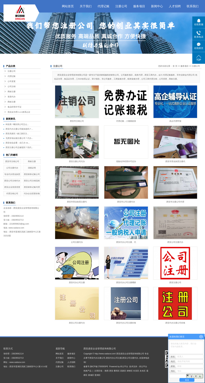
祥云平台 (124, 366)
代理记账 (103, 6)
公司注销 (12, 86)
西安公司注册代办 (175, 242)
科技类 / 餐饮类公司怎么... (17, 124)
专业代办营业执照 (12, 174)
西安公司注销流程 (32, 181)
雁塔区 (117, 371)
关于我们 (86, 6)
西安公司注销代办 (12, 181)
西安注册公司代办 (77, 161)
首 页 (175, 66)
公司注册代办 (12, 168)
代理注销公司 (12, 193)
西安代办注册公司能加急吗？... (19, 129)
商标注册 (12, 91)
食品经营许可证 (14, 107)
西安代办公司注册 (77, 282)
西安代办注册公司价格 (175, 323)
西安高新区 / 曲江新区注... (17, 133)
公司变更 (12, 81)
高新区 (123, 371)
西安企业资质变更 (12, 187)
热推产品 (87, 371)
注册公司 (121, 6)
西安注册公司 (175, 282)
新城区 (91, 375)
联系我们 (193, 6)
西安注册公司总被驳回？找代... (19, 147)
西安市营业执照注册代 (175, 161)
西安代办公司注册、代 (126, 242)
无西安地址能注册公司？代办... (19, 138)
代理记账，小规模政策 (126, 121)
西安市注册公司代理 (175, 202)
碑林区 (130, 371)
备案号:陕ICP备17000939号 (96, 366)
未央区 (143, 371)
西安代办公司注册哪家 (126, 282)
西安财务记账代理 (32, 187)
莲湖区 (98, 375)
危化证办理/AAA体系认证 (19, 112)
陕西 (107, 371)
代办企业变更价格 (32, 193)
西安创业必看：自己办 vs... (18, 143)
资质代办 (12, 97)
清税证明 (32, 168)
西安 (111, 371)
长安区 (136, 371)
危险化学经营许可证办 (126, 161)
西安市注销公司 (12, 161)
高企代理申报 (175, 121)
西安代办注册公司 (97, 358)
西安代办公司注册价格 (126, 323)
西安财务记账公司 (32, 174)
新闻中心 (157, 6)
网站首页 (68, 6)
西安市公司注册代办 (126, 202)
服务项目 (139, 6)
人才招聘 (175, 6)
